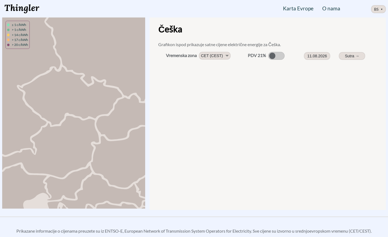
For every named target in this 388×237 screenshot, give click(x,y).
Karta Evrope (298, 8)
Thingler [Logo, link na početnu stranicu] (21, 7)
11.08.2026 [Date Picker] (317, 56)
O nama (331, 8)
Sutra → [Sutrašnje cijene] (352, 56)
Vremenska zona (181, 55)
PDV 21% (257, 55)
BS (378, 9)
